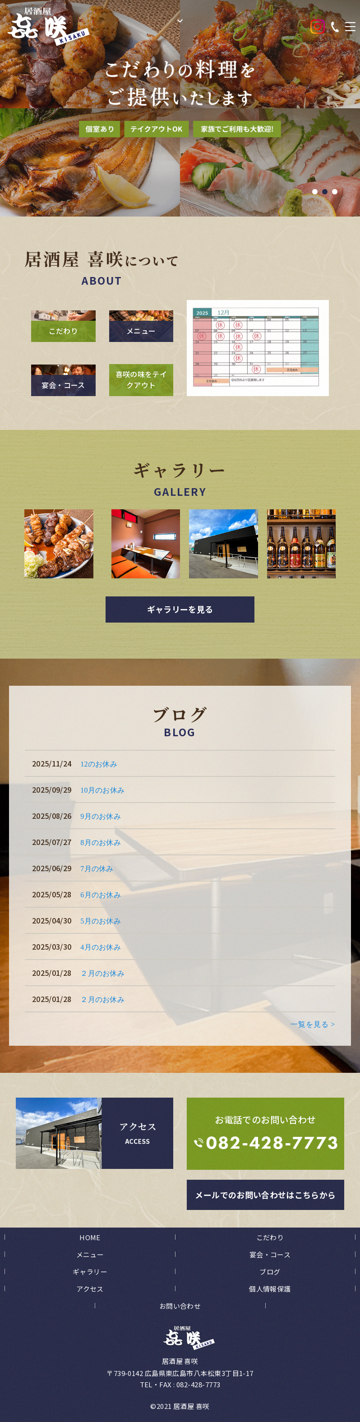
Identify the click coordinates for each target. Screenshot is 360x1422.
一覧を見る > (313, 1024)
